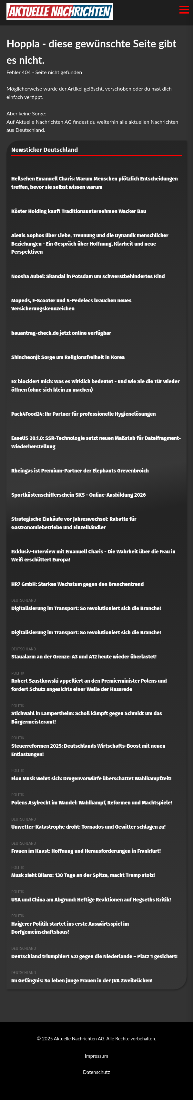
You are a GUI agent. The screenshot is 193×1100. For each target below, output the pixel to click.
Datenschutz (96, 1072)
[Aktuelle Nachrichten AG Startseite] (59, 18)
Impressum (96, 1056)
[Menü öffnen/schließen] (184, 10)
